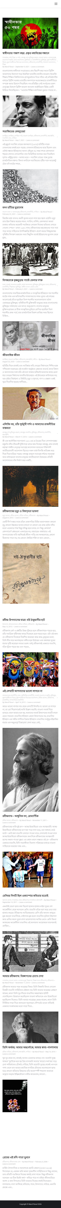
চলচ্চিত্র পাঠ (18, 136)
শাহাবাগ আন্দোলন (49, 62)
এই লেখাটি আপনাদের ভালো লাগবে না (22, 691)
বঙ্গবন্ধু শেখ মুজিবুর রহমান (29, 57)
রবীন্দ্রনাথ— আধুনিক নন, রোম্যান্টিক (20, 816)
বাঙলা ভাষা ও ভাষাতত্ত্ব (47, 57)
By (8, 67)
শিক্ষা (4, 64)
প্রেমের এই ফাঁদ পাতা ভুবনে (16, 1157)
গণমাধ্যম (5, 57)
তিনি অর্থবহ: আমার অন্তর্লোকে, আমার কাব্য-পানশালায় (30, 1047)
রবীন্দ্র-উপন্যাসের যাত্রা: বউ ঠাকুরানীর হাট (24, 619)
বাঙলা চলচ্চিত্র (28, 136)
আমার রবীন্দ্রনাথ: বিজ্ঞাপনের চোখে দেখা (23, 976)
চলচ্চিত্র (5, 136)
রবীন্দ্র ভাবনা (14, 515)
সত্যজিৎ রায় (7, 138)
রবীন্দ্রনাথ (32, 62)
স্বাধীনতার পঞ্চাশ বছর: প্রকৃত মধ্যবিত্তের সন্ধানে (26, 53)
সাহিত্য (14, 138)
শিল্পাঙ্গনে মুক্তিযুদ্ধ (15, 287)
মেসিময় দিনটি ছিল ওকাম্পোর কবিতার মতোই (25, 895)
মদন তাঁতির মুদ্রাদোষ (13, 207)
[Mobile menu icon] (55, 3)
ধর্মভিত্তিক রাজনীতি (27, 695)
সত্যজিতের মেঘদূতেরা (14, 131)
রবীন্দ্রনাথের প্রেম (14, 1162)
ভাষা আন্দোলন (19, 60)
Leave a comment (37, 67)
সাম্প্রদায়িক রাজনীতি (16, 700)
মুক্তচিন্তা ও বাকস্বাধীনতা (32, 60)
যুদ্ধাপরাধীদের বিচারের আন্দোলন (17, 62)
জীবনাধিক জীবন (11, 355)
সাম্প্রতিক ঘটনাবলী (35, 900)
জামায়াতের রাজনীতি (10, 695)
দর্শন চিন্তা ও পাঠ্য (15, 57)
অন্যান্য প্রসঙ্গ (7, 900)
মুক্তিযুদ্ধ (43, 60)
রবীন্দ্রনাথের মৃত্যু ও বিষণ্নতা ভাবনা (20, 511)
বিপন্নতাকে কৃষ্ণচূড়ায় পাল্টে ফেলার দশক (22, 280)
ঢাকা (4, 284)
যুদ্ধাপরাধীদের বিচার (9, 698)
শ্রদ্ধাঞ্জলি (51, 136)
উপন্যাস (5, 624)
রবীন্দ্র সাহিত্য (23, 515)
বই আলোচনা (13, 624)
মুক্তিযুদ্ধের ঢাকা (44, 284)
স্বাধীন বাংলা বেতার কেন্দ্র (30, 287)
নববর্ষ (8, 284)
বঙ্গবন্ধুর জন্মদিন (25, 432)
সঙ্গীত (35, 359)
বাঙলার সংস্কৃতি (8, 60)
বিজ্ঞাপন (29, 980)
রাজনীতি (39, 62)
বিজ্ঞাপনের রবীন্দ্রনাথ (40, 980)
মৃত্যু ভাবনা (6, 515)
